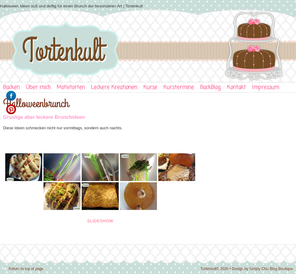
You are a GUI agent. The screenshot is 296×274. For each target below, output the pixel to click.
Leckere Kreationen (114, 87)
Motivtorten (71, 87)
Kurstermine (178, 87)
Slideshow (100, 221)
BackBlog (210, 87)
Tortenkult (148, 44)
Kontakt (236, 87)
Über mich (38, 87)
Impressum (265, 87)
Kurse (150, 87)
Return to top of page (26, 269)
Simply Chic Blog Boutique (271, 269)
